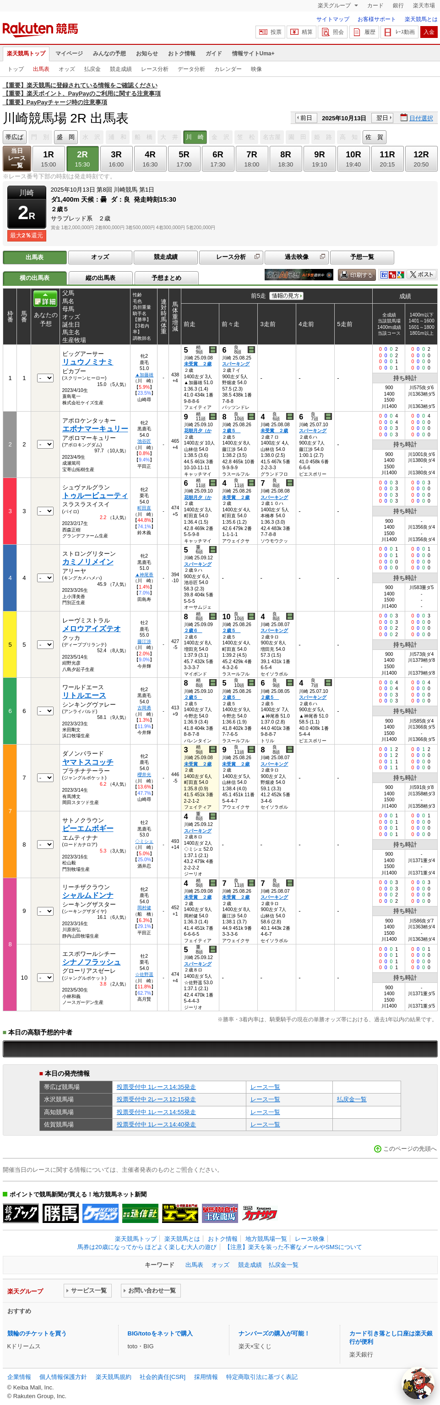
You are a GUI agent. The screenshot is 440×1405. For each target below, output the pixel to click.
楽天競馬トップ (26, 53)
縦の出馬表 (100, 277)
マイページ (69, 53)
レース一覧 (265, 1086)
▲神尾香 (144, 574)
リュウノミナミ (88, 362)
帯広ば (14, 137)
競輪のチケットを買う (37, 1333)
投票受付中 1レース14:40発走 (156, 1124)
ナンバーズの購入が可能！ (274, 1333)
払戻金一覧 (352, 1099)
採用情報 (206, 1376)
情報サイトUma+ (253, 53)
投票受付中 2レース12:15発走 (156, 1099)
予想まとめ (166, 277)
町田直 (144, 507)
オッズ (67, 69)
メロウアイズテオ (91, 629)
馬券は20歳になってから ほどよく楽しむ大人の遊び (147, 1247)
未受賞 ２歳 (198, 363)
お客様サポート (377, 19)
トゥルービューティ (95, 495)
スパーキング (236, 363)
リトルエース (84, 695)
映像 (256, 69)
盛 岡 (66, 137)
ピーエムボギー (88, 828)
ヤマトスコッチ (88, 762)
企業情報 (19, 1376)
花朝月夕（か (198, 430)
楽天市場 (424, 5)
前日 (306, 117)
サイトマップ (332, 19)
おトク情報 (182, 53)
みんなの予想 (109, 53)
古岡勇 (144, 707)
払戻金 (92, 69)
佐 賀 (374, 137)
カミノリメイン (88, 562)
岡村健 (144, 907)
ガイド (214, 53)
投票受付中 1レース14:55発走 (156, 1112)
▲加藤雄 (144, 374)
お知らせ (147, 53)
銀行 (398, 5)
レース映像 (310, 1238)
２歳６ (193, 630)
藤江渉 (144, 641)
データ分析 (191, 69)
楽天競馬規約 (113, 1376)
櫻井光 (144, 774)
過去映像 (297, 256)
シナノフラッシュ (91, 962)
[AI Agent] (418, 1383)
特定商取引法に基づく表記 (262, 1376)
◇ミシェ (144, 841)
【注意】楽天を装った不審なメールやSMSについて (293, 1247)
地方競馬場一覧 (266, 1238)
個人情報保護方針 (63, 1376)
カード (375, 5)
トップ (15, 69)
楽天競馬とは (421, 19)
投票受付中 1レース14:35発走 (156, 1086)
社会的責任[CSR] (162, 1376)
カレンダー (228, 69)
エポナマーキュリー (95, 429)
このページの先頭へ (410, 1148)
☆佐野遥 (144, 974)
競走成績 (121, 69)
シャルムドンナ (88, 895)
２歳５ (231, 430)
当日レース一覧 (17, 158)
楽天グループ (335, 5)
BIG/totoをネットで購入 (160, 1333)
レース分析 (154, 69)
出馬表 (41, 69)
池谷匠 (144, 441)
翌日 (382, 117)
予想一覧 (362, 256)
